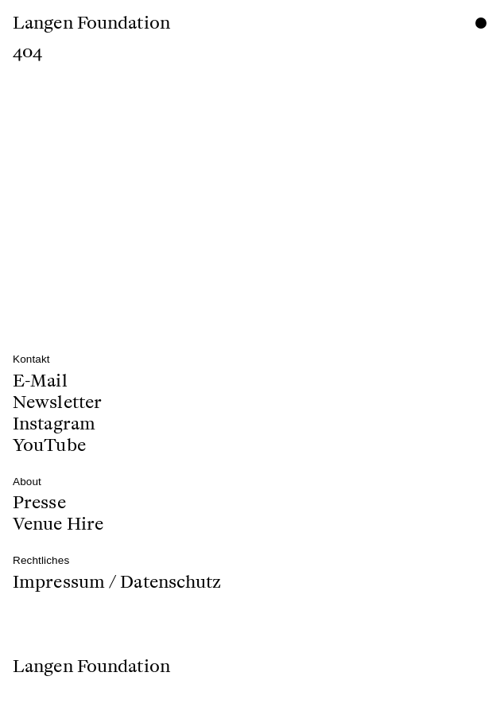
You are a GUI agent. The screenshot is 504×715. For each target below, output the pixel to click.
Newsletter (57, 402)
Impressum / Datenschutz (117, 582)
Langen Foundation (91, 22)
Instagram (54, 423)
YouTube (49, 443)
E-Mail (40, 382)
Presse (39, 504)
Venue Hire (58, 521)
